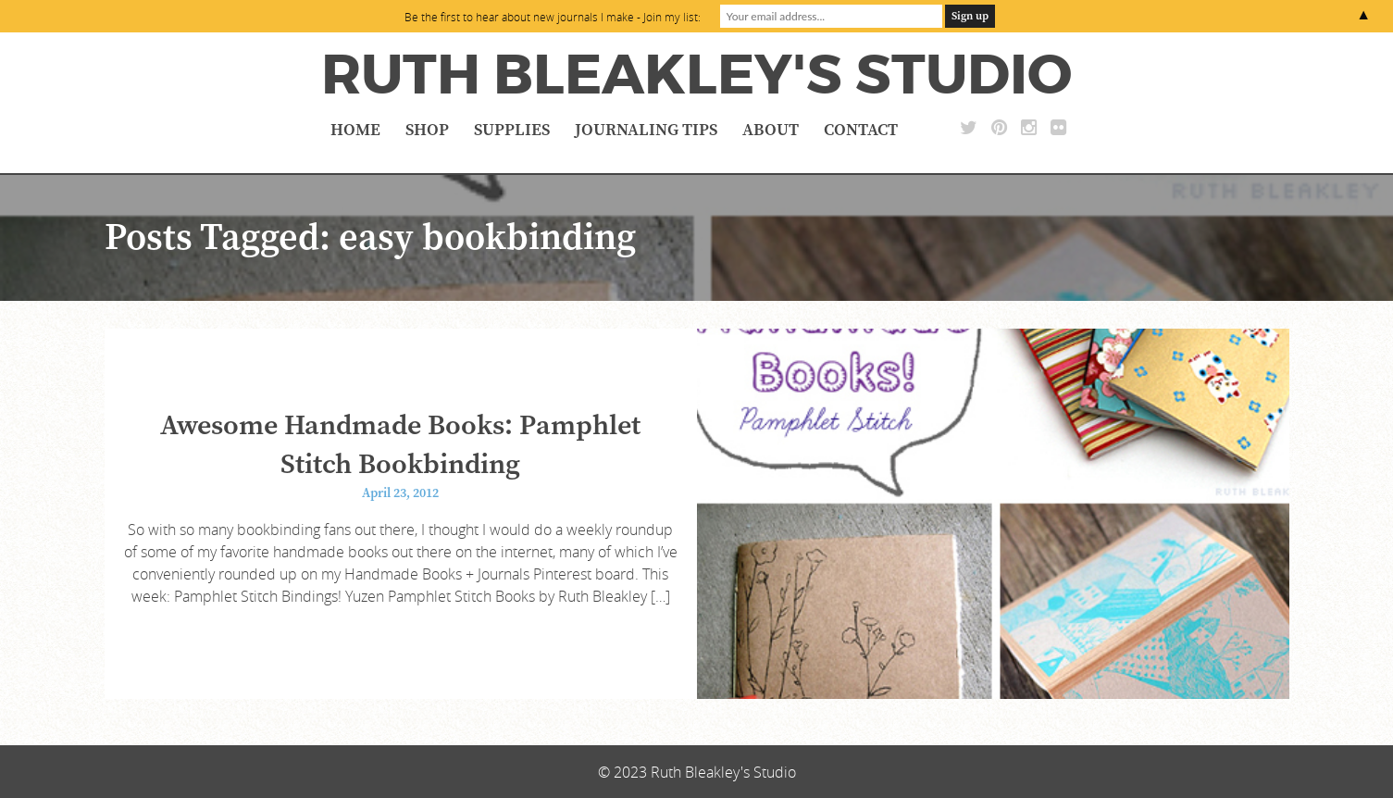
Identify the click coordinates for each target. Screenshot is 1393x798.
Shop (427, 130)
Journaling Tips (646, 130)
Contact (861, 130)
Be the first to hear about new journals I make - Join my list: (552, 16)
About (770, 130)
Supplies (512, 130)
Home (355, 130)
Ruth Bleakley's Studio (696, 75)
